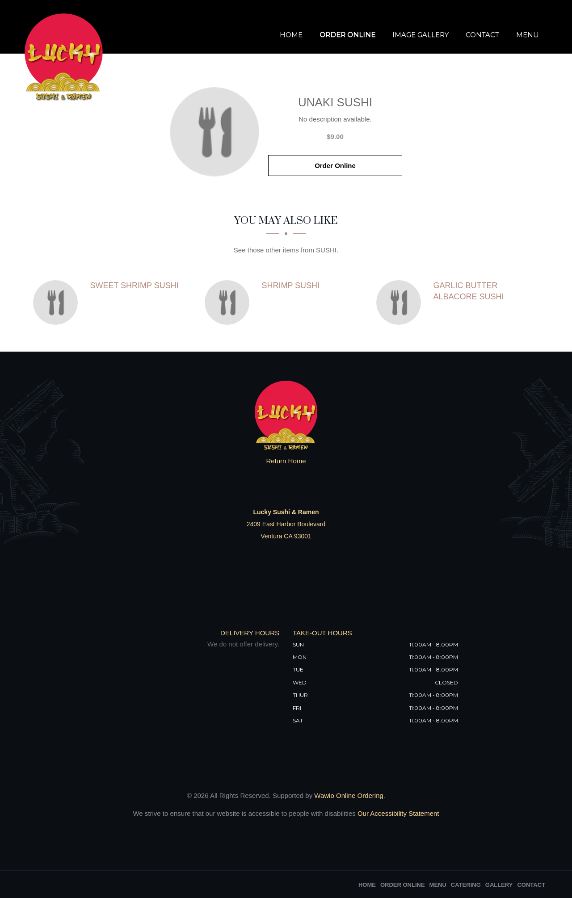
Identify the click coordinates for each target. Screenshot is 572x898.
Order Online (347, 34)
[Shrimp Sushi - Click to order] (229, 302)
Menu (527, 34)
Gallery (499, 884)
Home (291, 34)
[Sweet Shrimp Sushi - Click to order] (57, 302)
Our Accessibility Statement (397, 813)
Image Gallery (420, 34)
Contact (482, 34)
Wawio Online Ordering (348, 795)
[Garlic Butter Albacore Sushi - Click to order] (400, 302)
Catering (466, 884)
